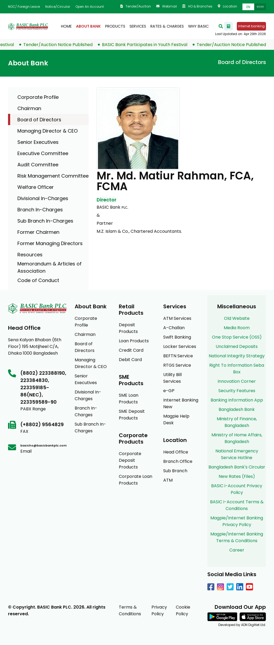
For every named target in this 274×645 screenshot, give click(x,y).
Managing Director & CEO (47, 131)
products (115, 26)
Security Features (236, 391)
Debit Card (130, 360)
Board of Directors (39, 119)
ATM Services (177, 318)
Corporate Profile (38, 97)
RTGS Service (177, 365)
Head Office (175, 452)
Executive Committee (42, 153)
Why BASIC (198, 26)
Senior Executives (38, 142)
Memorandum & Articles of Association (49, 267)
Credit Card (131, 350)
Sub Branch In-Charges (45, 221)
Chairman (29, 108)
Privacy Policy (159, 610)
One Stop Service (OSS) (237, 337)
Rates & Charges (167, 26)
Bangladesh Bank (237, 409)
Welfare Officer (35, 187)
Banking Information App (237, 400)
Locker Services (179, 346)
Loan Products (134, 341)
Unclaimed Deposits (237, 346)
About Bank (88, 26)
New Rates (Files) (237, 476)
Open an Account (89, 6)
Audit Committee (37, 164)
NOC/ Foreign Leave (24, 6)
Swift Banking (177, 337)
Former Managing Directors (50, 243)
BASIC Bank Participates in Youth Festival (149, 45)
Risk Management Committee (53, 175)
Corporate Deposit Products (130, 460)
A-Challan (174, 328)
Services (138, 26)
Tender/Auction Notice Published (62, 45)
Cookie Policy (183, 610)
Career (236, 550)
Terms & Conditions (130, 610)
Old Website (237, 318)
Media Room (237, 328)
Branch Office (177, 461)
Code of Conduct (38, 280)
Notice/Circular (57, 6)
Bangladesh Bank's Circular (236, 467)
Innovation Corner (237, 381)
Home (66, 26)
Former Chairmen (38, 232)
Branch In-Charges (40, 209)
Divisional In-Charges (42, 198)
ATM (168, 480)
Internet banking (251, 26)
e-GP (168, 391)
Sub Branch (175, 471)
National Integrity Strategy (237, 356)
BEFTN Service (178, 356)
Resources (30, 254)
